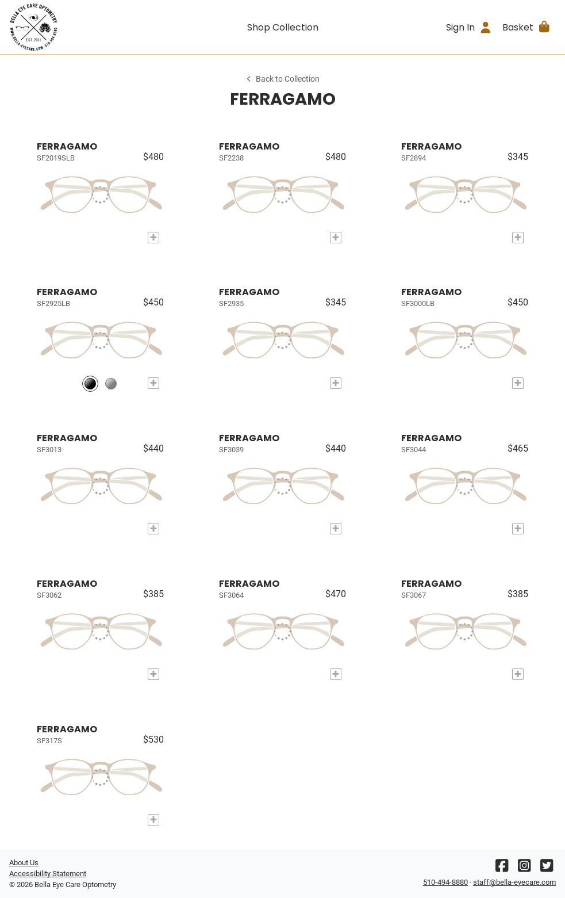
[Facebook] (502, 868)
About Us (24, 862)
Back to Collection (282, 79)
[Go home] (77, 27)
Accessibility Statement (47, 873)
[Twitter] (546, 868)
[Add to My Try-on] (153, 237)
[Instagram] (524, 868)
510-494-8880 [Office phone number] (445, 882)
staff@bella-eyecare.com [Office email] (514, 882)
